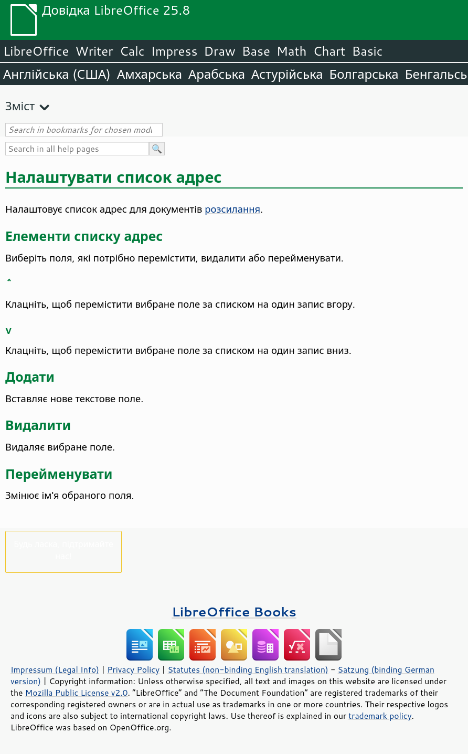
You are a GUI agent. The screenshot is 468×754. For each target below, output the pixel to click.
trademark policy (379, 715)
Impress (174, 51)
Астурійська (287, 74)
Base (256, 51)
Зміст (20, 106)
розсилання (232, 209)
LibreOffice (36, 51)
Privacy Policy (133, 669)
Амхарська (149, 74)
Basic (367, 51)
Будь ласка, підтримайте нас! (63, 550)
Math (291, 51)
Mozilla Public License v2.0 (76, 692)
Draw (219, 51)
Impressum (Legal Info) (54, 669)
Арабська (216, 74)
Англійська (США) (57, 74)
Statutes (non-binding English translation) (247, 669)
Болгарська (364, 74)
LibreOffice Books (234, 611)
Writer (94, 51)
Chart (329, 51)
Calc (132, 51)
